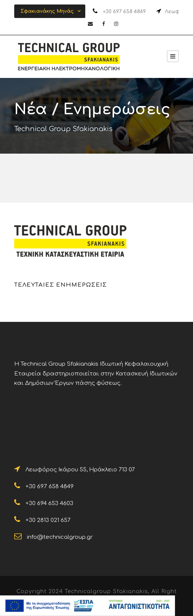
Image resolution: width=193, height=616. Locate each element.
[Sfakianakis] (173, 56)
